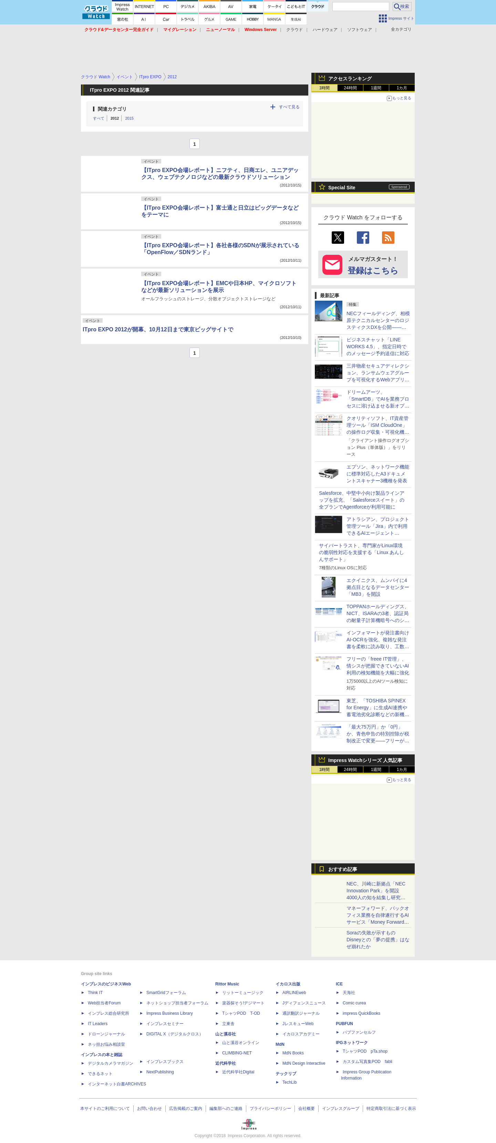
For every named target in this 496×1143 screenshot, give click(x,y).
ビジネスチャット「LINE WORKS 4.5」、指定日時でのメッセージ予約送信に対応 (378, 346)
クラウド (294, 29)
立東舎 (228, 1023)
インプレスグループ (340, 1108)
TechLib (289, 1082)
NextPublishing (160, 1072)
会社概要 (306, 1108)
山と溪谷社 (225, 1034)
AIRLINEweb (294, 992)
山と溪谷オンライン (240, 1042)
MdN (280, 1044)
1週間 (376, 88)
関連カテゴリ (112, 109)
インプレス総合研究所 (108, 1013)
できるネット (100, 1073)
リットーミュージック (243, 992)
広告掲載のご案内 (185, 1108)
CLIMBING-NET (237, 1053)
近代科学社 (225, 1063)
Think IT (95, 992)
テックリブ (286, 1073)
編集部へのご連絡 (225, 1108)
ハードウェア (325, 29)
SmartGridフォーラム (166, 992)
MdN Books (293, 1053)
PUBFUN (344, 1023)
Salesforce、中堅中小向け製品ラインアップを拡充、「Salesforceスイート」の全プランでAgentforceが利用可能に (361, 500)
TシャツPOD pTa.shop (365, 1051)
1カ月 (402, 88)
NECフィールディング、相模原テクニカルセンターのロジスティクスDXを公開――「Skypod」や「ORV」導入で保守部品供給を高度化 (378, 327)
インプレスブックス (165, 1061)
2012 (115, 118)
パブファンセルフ (359, 1032)
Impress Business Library (169, 1013)
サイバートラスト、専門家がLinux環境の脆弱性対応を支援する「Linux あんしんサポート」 (361, 552)
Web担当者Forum (104, 1003)
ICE (339, 984)
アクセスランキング (350, 78)
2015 (129, 118)
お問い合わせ (149, 1108)
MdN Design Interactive (304, 1063)
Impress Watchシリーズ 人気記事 (365, 760)
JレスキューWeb (297, 1023)
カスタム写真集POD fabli (367, 1061)
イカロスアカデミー (301, 1034)
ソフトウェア (359, 29)
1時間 (324, 88)
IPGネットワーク (352, 1042)
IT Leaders (97, 1023)
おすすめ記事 (342, 869)
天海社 (349, 992)
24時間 (350, 88)
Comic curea (354, 1003)
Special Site (341, 187)
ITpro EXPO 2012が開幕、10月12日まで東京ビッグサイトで (158, 329)
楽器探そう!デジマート (243, 1003)
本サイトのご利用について (105, 1108)
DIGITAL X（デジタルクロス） (174, 1034)
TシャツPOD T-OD (241, 1013)
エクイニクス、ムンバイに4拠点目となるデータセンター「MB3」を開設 (378, 587)
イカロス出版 (288, 984)
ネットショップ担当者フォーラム (177, 1003)
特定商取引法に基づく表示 (391, 1108)
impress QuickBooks (361, 1013)
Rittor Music (227, 984)
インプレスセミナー (165, 1023)
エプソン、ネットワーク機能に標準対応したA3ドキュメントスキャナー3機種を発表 (378, 473)
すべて (98, 118)
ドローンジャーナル (106, 1034)
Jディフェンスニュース (304, 1003)
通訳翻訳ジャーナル (301, 1013)
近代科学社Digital (238, 1072)
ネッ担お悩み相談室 (106, 1044)
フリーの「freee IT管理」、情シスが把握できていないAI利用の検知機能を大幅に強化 (378, 665)
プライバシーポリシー (270, 1108)
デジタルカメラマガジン (110, 1063)
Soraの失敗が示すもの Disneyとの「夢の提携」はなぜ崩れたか (378, 939)
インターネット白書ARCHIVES (117, 1084)
